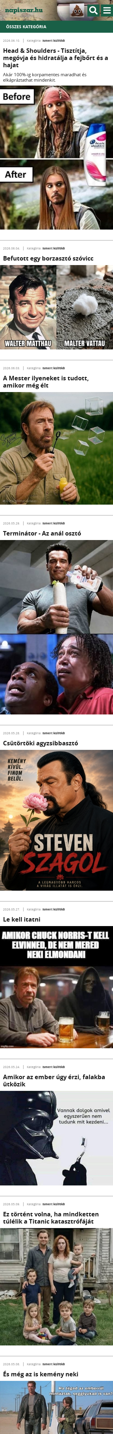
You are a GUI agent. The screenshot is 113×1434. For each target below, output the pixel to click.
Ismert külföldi (53, 40)
